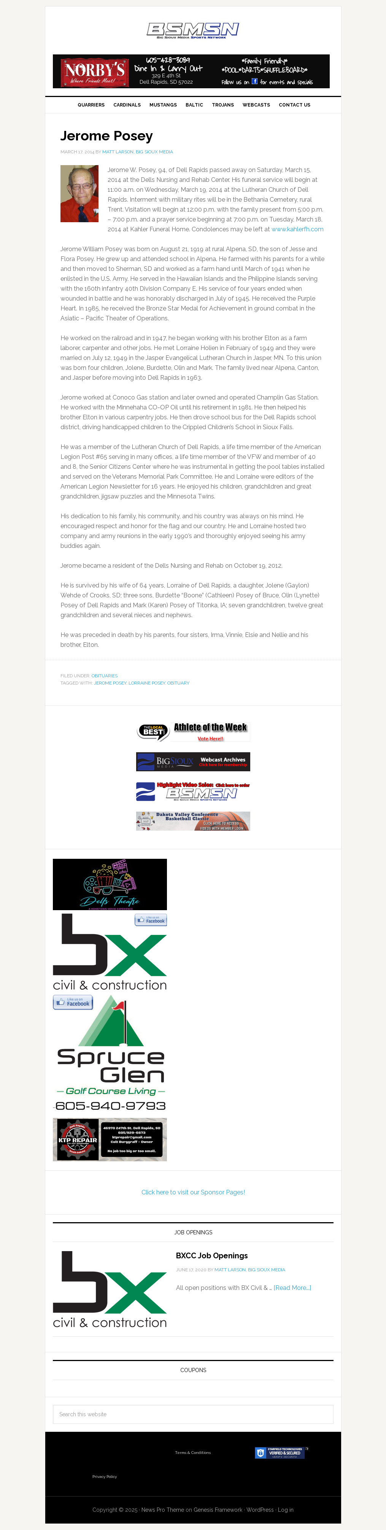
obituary (178, 683)
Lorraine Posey (147, 683)
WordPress (260, 1510)
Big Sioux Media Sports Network (193, 31)
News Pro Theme (162, 1510)
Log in (286, 1510)
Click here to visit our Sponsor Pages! (193, 1192)
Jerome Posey (110, 683)
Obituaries (105, 675)
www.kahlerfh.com (298, 229)
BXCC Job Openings (212, 1255)
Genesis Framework (218, 1510)
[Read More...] (292, 1287)
